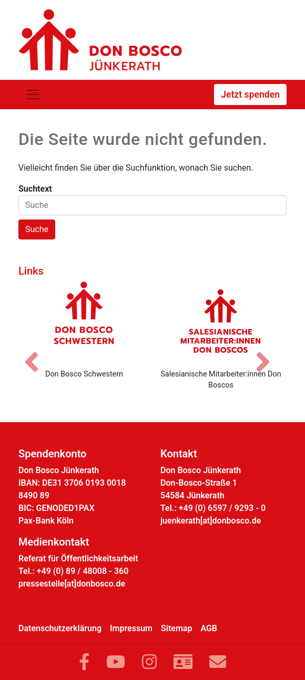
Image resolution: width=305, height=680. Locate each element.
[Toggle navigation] (33, 94)
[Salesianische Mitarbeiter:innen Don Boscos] (221, 320)
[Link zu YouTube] (115, 662)
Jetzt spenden (250, 94)
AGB (208, 628)
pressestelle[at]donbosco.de (71, 584)
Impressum (131, 628)
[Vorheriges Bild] (37, 353)
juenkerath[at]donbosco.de (210, 521)
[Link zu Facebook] (84, 662)
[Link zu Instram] (149, 662)
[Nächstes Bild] (268, 353)
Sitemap (176, 628)
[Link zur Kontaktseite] (183, 662)
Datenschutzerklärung (59, 628)
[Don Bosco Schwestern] (84, 320)
